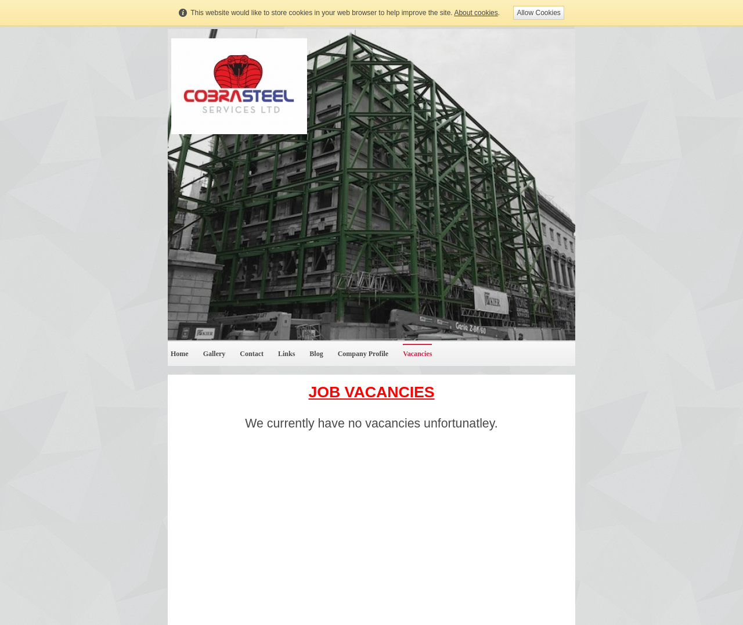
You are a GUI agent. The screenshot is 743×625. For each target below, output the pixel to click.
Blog (316, 354)
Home (180, 354)
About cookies (475, 13)
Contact (252, 354)
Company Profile (363, 354)
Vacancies (417, 354)
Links (286, 354)
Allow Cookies (538, 13)
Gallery (214, 354)
